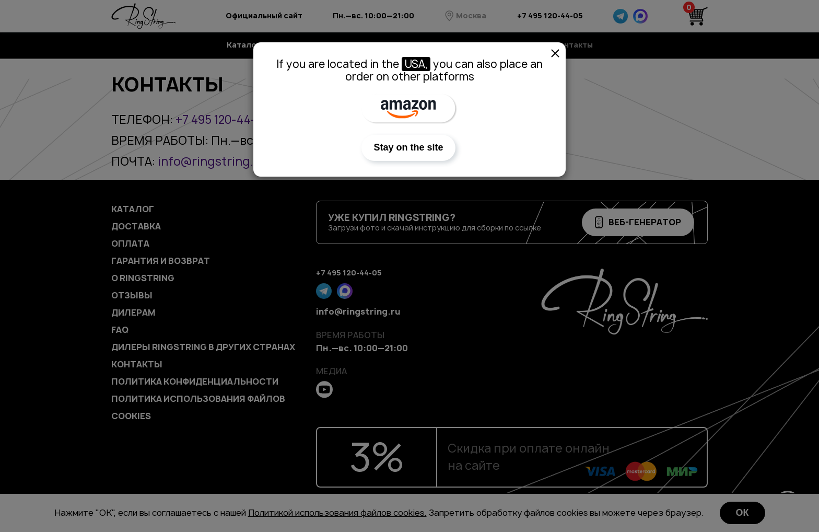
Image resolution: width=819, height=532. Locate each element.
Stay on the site (408, 147)
